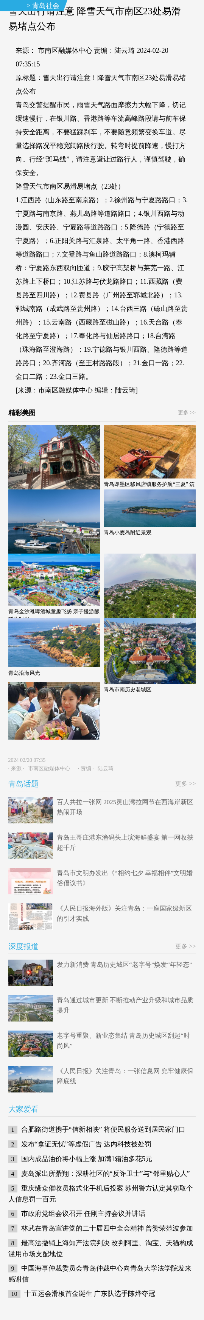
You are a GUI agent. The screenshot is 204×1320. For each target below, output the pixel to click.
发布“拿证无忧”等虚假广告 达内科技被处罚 (86, 1144)
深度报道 (23, 946)
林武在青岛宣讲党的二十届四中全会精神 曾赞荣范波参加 (107, 1228)
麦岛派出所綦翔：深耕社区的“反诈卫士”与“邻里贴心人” (105, 1173)
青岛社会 (45, 5)
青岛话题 (23, 784)
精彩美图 (22, 413)
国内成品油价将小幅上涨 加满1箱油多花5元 (87, 1159)
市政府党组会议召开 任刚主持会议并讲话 (83, 1213)
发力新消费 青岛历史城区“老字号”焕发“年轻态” (124, 964)
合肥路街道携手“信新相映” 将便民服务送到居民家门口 (103, 1129)
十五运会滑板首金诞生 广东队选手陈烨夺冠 (90, 1293)
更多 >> (187, 412)
